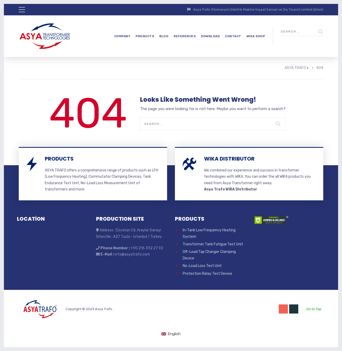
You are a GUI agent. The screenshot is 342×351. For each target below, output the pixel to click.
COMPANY (122, 36)
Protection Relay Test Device (207, 273)
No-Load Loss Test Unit (202, 266)
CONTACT (233, 36)
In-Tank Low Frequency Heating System (209, 233)
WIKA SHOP (255, 36)
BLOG (163, 36)
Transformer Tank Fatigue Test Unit (213, 244)
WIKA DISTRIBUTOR (229, 158)
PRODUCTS (145, 36)
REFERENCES (185, 36)
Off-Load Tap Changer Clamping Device (209, 255)
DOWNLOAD (210, 36)
